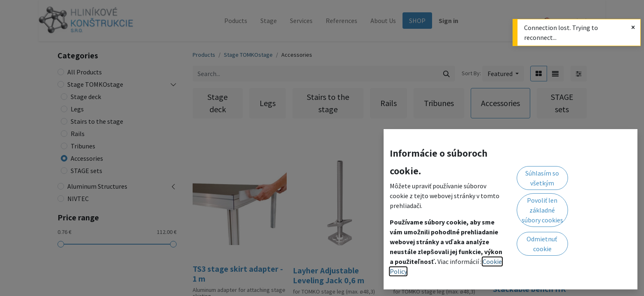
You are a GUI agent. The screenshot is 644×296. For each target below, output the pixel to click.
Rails (78, 134)
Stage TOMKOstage (95, 84)
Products (204, 54)
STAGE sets (86, 170)
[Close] (633, 27)
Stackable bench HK (529, 289)
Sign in (448, 20)
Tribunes (83, 146)
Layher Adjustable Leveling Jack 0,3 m (428, 275)
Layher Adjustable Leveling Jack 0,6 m (328, 275)
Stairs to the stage (97, 121)
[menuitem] (236, 20)
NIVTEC (78, 198)
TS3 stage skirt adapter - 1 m (238, 274)
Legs (77, 109)
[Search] (446, 73)
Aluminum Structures (97, 186)
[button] (503, 73)
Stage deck (86, 96)
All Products (84, 72)
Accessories (87, 158)
